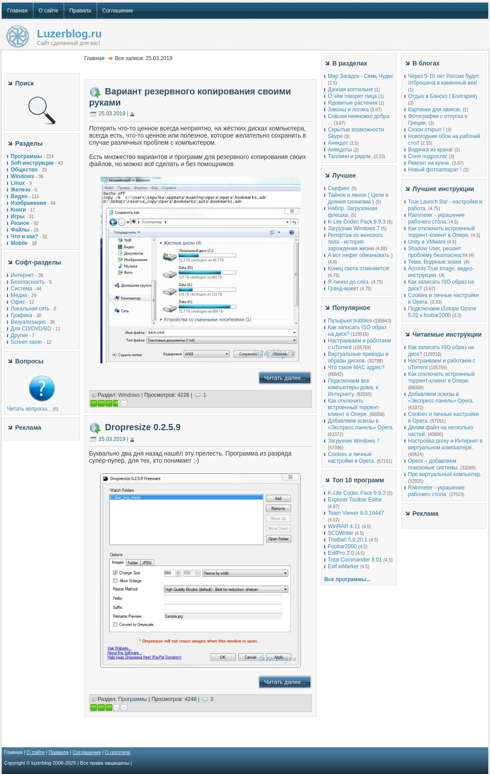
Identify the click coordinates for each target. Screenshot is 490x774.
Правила (59, 752)
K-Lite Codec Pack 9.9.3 (356, 222)
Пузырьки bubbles (350, 321)
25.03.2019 (111, 113)
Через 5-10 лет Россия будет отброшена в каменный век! (443, 79)
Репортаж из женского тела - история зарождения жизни (355, 242)
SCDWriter (340, 533)
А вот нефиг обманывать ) (360, 255)
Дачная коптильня (350, 89)
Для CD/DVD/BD (31, 329)
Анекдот (338, 143)
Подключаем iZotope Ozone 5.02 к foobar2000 (442, 312)
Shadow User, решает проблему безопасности (437, 251)
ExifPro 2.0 (341, 553)
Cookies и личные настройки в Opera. (352, 457)
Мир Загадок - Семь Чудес (360, 76)
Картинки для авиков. (434, 109)
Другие (19, 335)
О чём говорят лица (352, 96)
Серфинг (339, 188)
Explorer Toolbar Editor (355, 500)
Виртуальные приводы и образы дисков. (358, 357)
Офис (18, 302)
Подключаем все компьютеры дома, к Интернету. (353, 387)
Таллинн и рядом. (350, 156)
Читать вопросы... (29, 409)
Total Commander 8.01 (355, 560)
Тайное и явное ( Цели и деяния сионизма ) (358, 198)
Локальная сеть (30, 309)
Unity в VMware (427, 242)
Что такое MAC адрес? (356, 367)
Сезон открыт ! (426, 129)
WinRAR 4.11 (344, 526)
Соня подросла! (427, 156)
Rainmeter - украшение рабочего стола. (436, 218)
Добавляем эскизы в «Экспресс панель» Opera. (361, 424)
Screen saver (26, 342)
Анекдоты (340, 150)
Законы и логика (348, 109)
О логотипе (118, 752)
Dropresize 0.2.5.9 (143, 427)
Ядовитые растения (352, 103)
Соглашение (87, 752)
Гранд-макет (343, 288)
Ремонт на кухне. (429, 163)
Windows (129, 395)
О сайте (36, 752)
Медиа (19, 295)
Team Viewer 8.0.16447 (356, 513)
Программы (132, 699)
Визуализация (28, 322)
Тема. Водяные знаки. (435, 262)
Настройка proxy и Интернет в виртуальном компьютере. (445, 444)
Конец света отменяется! (358, 268)
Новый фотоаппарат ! (434, 170)
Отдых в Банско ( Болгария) (442, 96)
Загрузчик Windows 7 (354, 228)
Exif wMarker (343, 566)
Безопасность (28, 282)
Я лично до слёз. (349, 282)
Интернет (22, 275)
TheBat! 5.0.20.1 (348, 540)
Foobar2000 (342, 546)
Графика (21, 315)
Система (21, 288)
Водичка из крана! (430, 150)
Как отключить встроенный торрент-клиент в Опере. (354, 407)
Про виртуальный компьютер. (445, 474)
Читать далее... (285, 378)
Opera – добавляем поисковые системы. (433, 464)
